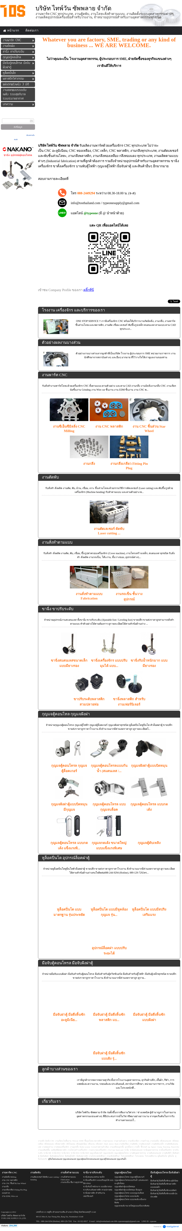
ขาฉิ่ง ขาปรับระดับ (58, 609)
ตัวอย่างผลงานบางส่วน (61, 342)
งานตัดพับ (50, 477)
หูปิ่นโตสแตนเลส (55, 1159)
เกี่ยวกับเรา (51, 1101)
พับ (46, 156)
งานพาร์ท (96, 145)
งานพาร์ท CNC (54, 375)
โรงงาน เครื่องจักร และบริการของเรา (73, 310)
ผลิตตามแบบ (169, 156)
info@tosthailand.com (85, 203)
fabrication (68, 161)
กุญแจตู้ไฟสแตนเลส (108, 1159)
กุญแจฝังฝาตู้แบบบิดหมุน (149, 765)
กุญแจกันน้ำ (121, 1159)
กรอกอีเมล (5, 116)
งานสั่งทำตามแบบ (57, 542)
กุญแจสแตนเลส (69, 1159)
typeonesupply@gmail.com (121, 203)
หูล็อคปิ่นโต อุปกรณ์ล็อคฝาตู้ (66, 858)
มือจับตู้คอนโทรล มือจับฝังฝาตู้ (67, 963)
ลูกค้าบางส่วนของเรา (60, 1069)
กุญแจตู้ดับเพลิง (149, 843)
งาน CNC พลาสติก (109, 426)
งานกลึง (135, 150)
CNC (47, 150)
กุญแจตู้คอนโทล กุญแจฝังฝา (66, 714)
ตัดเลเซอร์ (171, 150)
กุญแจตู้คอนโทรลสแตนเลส (88, 1159)
